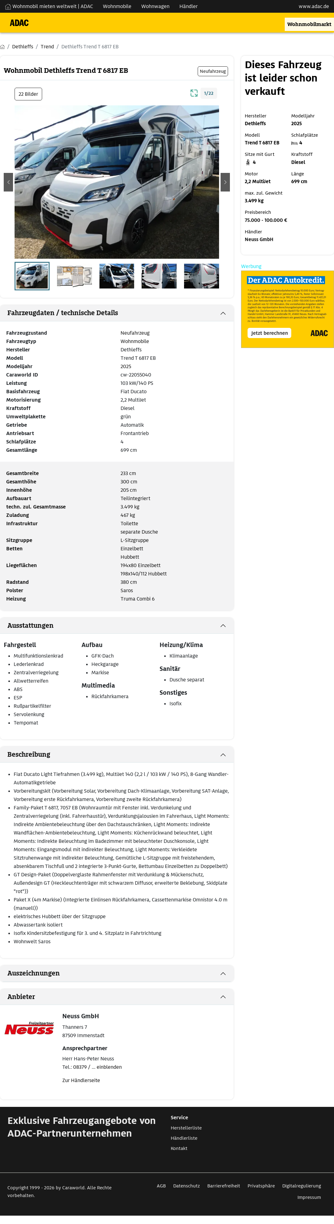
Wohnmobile (135, 341)
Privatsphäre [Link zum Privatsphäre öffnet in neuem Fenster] (261, 1186)
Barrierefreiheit (223, 1186)
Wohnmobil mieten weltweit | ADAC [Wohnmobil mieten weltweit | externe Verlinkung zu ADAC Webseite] (49, 6)
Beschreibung (28, 755)
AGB (161, 1186)
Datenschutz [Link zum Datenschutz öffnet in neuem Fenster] (186, 1186)
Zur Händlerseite (81, 1080)
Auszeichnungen (33, 973)
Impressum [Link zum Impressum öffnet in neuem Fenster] (309, 1197)
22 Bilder (28, 94)
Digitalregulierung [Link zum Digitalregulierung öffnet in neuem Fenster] (301, 1186)
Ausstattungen (30, 626)
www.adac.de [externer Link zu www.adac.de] (314, 6)
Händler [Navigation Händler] (188, 6)
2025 (126, 366)
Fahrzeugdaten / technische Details (62, 313)
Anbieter (21, 997)
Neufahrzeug (135, 333)
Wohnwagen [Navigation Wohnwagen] (155, 6)
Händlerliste (184, 1138)
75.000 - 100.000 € (266, 220)
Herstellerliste (186, 1128)
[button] (8, 182)
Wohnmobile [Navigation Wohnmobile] (117, 6)
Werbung (251, 266)
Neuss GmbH (259, 239)
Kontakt (179, 1148)
